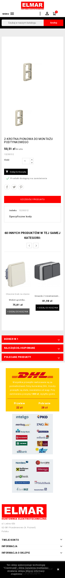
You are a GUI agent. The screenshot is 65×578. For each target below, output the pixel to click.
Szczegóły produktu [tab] (32, 199)
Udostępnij (7, 187)
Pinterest (21, 187)
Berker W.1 (11, 339)
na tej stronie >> (32, 574)
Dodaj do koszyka (16, 171)
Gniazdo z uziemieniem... (47, 296)
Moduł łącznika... (17, 300)
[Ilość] (26, 161)
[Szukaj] (32, 23)
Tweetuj (14, 187)
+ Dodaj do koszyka (17, 312)
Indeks (13, 210)
